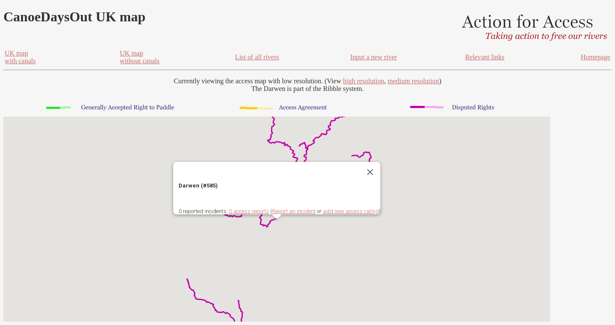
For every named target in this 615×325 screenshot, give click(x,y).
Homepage (595, 57)
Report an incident (294, 211)
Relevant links (484, 57)
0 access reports (249, 211)
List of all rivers (257, 57)
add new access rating (351, 211)
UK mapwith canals (20, 57)
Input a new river (373, 57)
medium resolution (413, 81)
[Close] (370, 172)
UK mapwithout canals (140, 57)
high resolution (363, 81)
